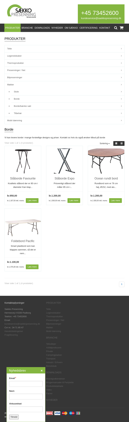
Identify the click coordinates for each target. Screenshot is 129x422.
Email (12, 378)
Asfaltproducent (53, 347)
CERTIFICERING (89, 27)
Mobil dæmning (14, 120)
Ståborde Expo (64, 178)
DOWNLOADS (42, 27)
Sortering (105, 143)
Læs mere (32, 200)
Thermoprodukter (15, 63)
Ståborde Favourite (23, 178)
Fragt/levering (11, 335)
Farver (49, 393)
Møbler (10, 84)
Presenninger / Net (16, 70)
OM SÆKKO (71, 27)
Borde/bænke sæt (22, 106)
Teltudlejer (51, 344)
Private (49, 351)
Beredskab (51, 366)
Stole (16, 91)
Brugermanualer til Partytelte (60, 382)
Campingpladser (54, 355)
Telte (9, 48)
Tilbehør (18, 113)
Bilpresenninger (14, 77)
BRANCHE (27, 27)
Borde (17, 99)
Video (49, 390)
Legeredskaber (14, 56)
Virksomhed (15, 403)
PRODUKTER (12, 27)
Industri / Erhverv (54, 362)
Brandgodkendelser (55, 378)
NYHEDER (57, 27)
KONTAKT (104, 27)
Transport (50, 358)
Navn (11, 391)
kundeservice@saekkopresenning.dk (101, 18)
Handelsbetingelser (13, 331)
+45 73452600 (100, 13)
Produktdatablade (54, 386)
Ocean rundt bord (106, 178)
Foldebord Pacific (22, 241)
